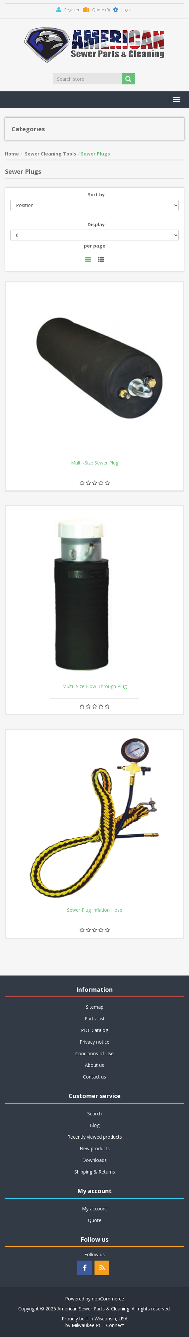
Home (12, 154)
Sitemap (94, 1007)
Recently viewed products (94, 1137)
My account (94, 1208)
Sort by (96, 194)
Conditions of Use (94, 1053)
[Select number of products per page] (94, 235)
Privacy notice (94, 1042)
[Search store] (88, 78)
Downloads (94, 1160)
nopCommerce (108, 1298)
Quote (94, 1220)
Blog (94, 1125)
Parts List (95, 1018)
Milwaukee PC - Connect (98, 1325)
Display (96, 224)
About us (94, 1065)
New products (95, 1148)
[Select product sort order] (94, 205)
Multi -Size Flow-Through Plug (94, 686)
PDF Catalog (94, 1030)
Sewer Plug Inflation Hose (94, 910)
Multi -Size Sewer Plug (94, 463)
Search (94, 1113)
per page (94, 246)
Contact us (94, 1077)
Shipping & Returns (94, 1172)
